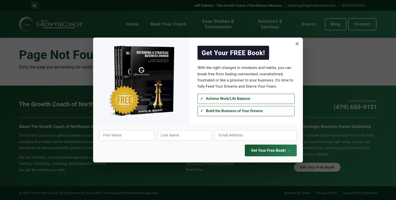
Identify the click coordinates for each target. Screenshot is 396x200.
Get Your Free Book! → (271, 150)
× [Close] (297, 44)
